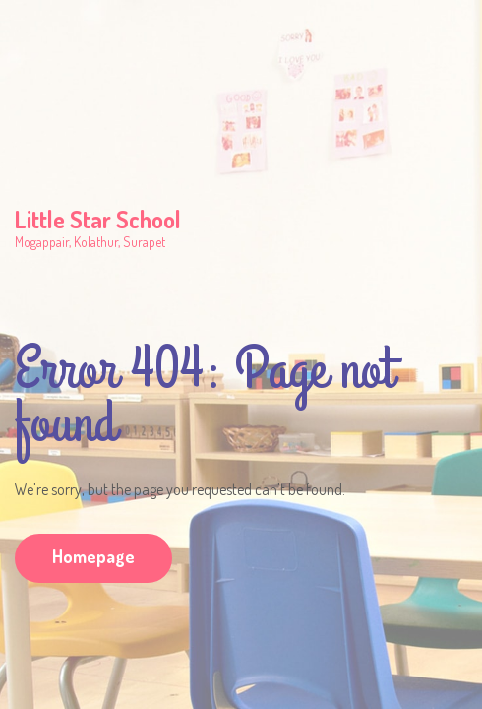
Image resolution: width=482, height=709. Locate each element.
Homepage (93, 556)
